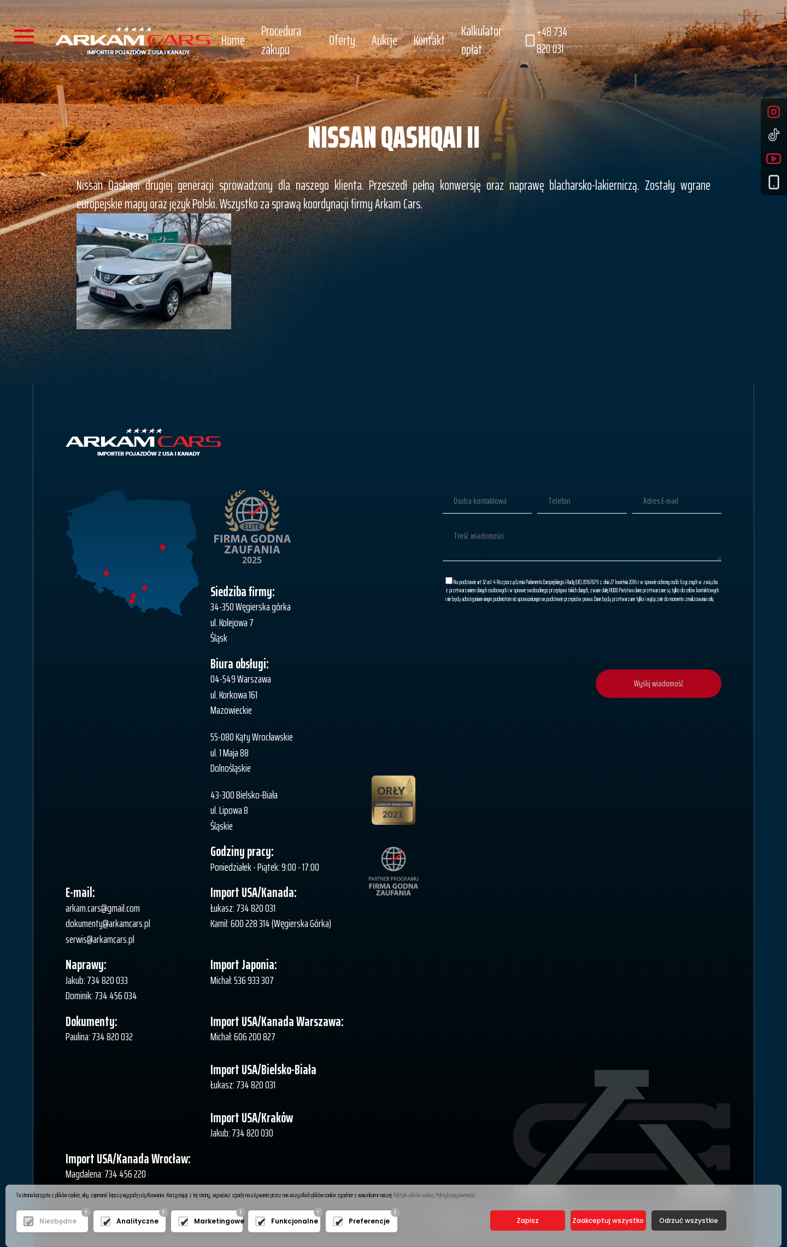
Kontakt (429, 40)
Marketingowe (215, 1221)
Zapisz (527, 1220)
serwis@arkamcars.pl (100, 939)
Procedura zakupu (281, 40)
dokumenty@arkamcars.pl (108, 923)
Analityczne (137, 1221)
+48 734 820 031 (545, 41)
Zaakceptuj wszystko (608, 1220)
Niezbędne (58, 1221)
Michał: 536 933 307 (242, 980)
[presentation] (638, 637)
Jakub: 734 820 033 (97, 980)
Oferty (342, 40)
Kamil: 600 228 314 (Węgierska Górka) (270, 923)
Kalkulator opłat (481, 40)
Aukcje (384, 40)
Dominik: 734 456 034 (101, 995)
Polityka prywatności (455, 1195)
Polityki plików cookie (413, 1195)
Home (233, 40)
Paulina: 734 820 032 (99, 1036)
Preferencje (369, 1221)
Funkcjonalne (292, 1221)
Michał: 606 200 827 (242, 1036)
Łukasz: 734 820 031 (242, 908)
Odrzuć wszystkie (688, 1220)
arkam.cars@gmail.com (103, 908)
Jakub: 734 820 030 (241, 1132)
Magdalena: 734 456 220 (106, 1173)
